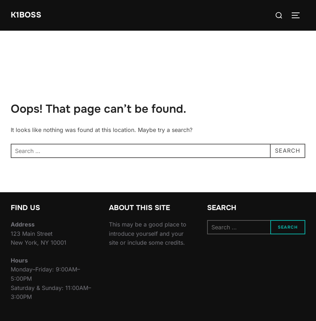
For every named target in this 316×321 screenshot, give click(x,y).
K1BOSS (26, 15)
